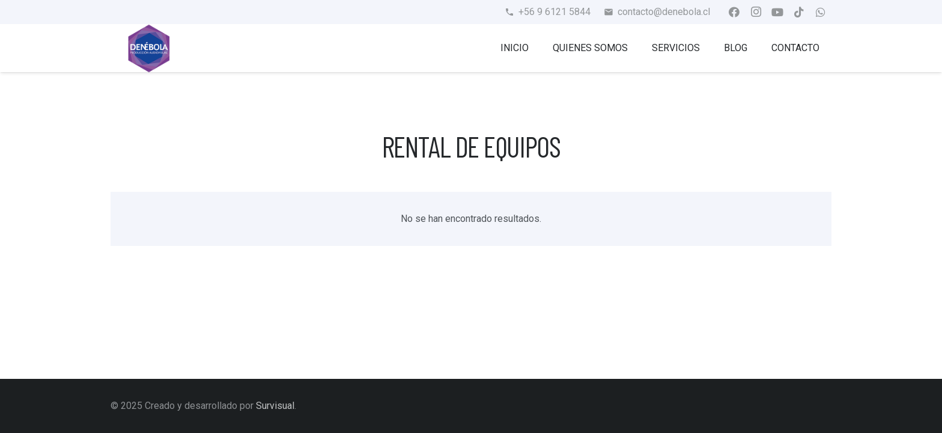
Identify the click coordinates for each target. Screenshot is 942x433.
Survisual (275, 405)
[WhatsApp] (820, 12)
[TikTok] (799, 12)
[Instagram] (756, 12)
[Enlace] (149, 48)
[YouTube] (777, 12)
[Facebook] (734, 12)
